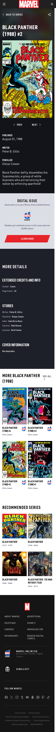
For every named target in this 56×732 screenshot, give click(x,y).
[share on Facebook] (6, 698)
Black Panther (9, 541)
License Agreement (41, 720)
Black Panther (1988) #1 (35, 483)
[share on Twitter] (11, 697)
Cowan (9, 434)
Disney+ (31, 623)
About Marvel (12, 616)
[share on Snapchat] (32, 697)
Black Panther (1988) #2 (9, 483)
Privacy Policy (34, 713)
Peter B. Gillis (10, 151)
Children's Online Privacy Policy (17, 720)
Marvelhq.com (35, 629)
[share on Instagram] (16, 697)
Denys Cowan (10, 164)
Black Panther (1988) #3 (35, 429)
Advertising (34, 616)
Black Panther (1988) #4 (9, 429)
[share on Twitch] (43, 697)
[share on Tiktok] (48, 697)
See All (47, 377)
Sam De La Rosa (15, 321)
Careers (9, 629)
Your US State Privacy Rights (17, 717)
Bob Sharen (16, 325)
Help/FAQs (10, 623)
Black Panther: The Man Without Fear (40, 581)
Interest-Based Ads (20, 724)
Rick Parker (16, 330)
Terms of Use (20, 713)
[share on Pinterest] (37, 697)
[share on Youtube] (27, 697)
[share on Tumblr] (22, 697)
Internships (11, 636)
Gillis (4, 434)
